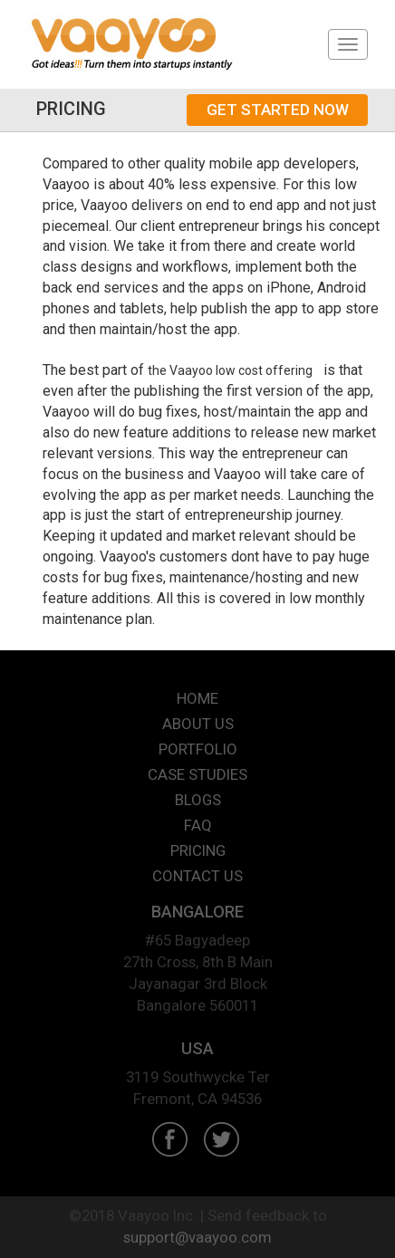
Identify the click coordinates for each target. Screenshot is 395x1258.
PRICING (198, 850)
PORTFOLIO (198, 749)
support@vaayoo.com (197, 1237)
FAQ (198, 825)
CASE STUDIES (197, 774)
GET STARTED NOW (278, 110)
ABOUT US (198, 724)
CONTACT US (197, 876)
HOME (197, 698)
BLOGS (198, 800)
